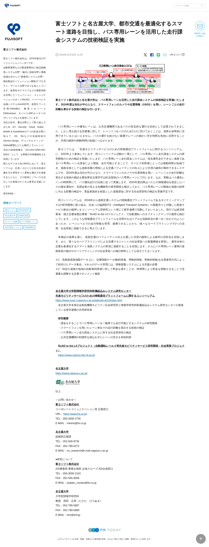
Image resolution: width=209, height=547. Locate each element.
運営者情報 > (9, 193)
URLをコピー (176, 55)
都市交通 (24, 216)
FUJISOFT (25, 210)
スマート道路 (11, 221)
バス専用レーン (29, 221)
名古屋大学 (11, 216)
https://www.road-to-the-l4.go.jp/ (76, 355)
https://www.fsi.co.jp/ (75, 414)
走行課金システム (13, 227)
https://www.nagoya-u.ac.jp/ (72, 373)
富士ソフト (11, 210)
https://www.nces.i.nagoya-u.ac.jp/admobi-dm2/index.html (89, 300)
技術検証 (30, 227)
